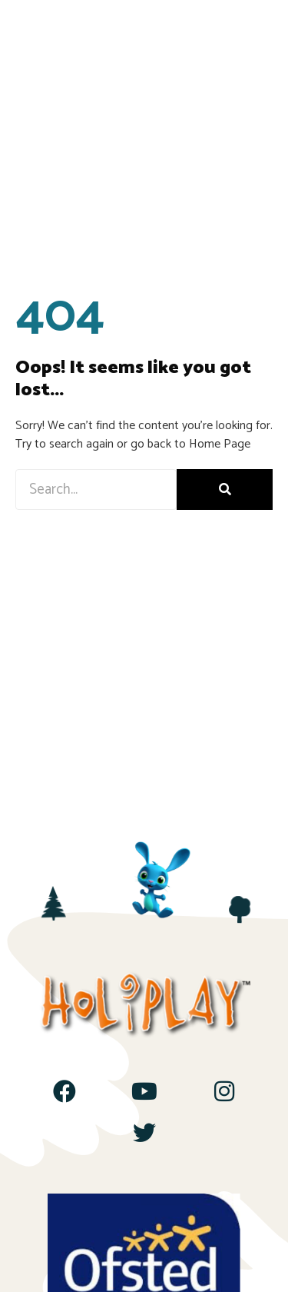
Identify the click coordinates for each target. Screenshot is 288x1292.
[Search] (225, 489)
